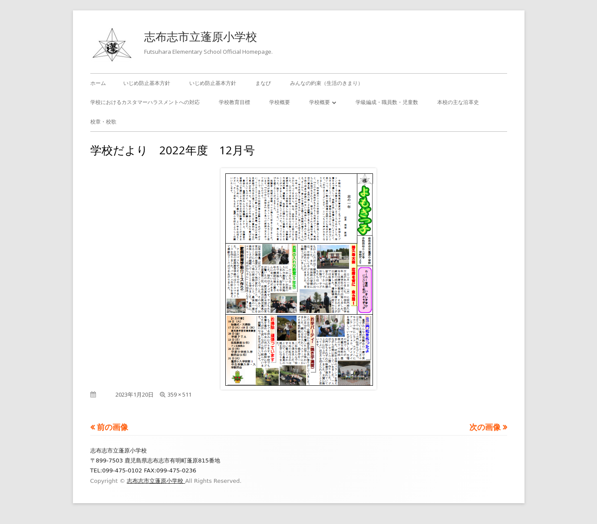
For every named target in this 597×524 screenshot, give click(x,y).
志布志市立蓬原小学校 (200, 36)
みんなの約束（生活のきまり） (326, 83)
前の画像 (112, 427)
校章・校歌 (103, 121)
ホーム (98, 83)
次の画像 (485, 427)
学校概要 (279, 102)
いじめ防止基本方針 (146, 83)
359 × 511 (179, 394)
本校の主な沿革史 (458, 102)
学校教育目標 (234, 102)
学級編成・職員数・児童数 (387, 102)
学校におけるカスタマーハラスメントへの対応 (145, 102)
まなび (263, 83)
